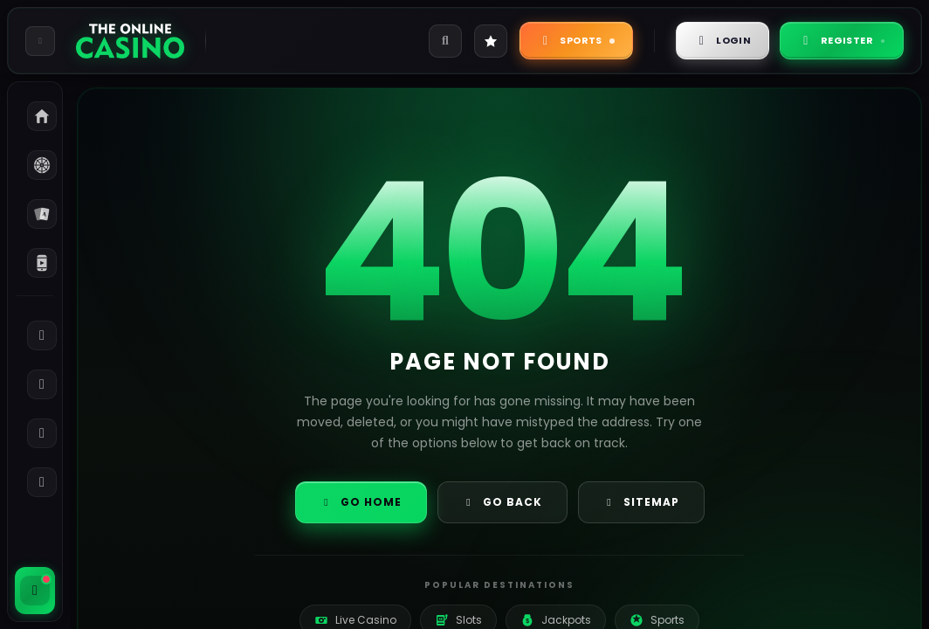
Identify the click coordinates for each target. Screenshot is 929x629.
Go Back (502, 501)
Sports (576, 40)
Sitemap (641, 501)
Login (723, 40)
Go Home (361, 501)
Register (841, 40)
